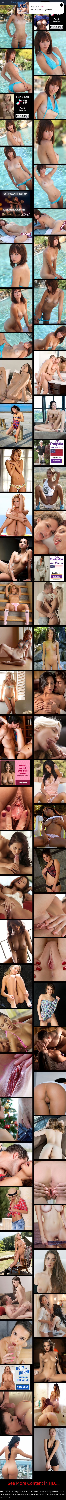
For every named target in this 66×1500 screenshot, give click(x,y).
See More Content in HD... (33, 1483)
